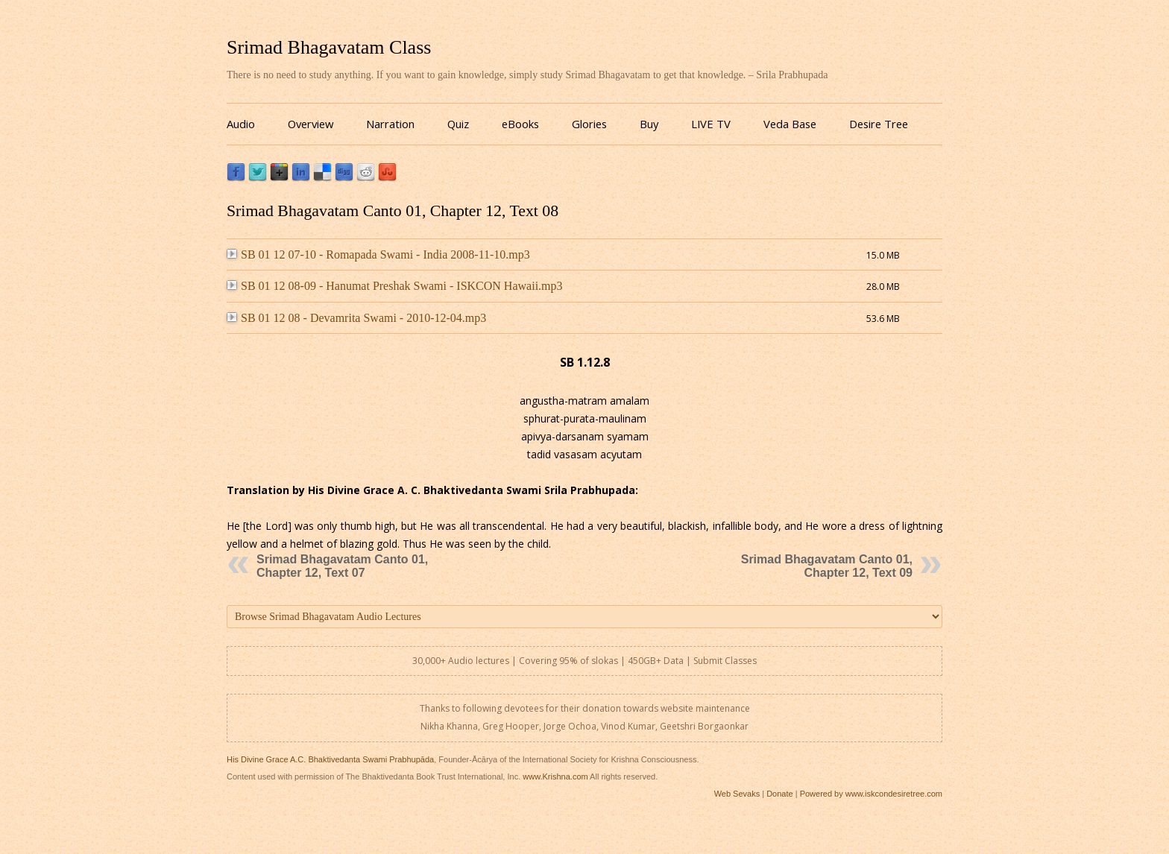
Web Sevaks (737, 793)
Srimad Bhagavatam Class (329, 47)
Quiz (458, 123)
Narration (390, 123)
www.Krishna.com (555, 776)
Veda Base (789, 123)
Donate (779, 793)
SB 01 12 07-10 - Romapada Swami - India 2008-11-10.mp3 (378, 254)
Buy (649, 123)
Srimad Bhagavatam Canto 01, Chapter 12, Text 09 (827, 566)
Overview (310, 123)
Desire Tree (878, 123)
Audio (241, 123)
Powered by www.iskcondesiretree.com (871, 793)
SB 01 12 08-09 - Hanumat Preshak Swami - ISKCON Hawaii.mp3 (395, 285)
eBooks (520, 123)
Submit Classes (725, 660)
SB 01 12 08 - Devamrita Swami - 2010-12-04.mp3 (356, 317)
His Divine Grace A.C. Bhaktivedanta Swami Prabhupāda (330, 759)
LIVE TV (711, 123)
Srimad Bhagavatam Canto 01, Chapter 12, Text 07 (342, 566)
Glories (589, 123)
